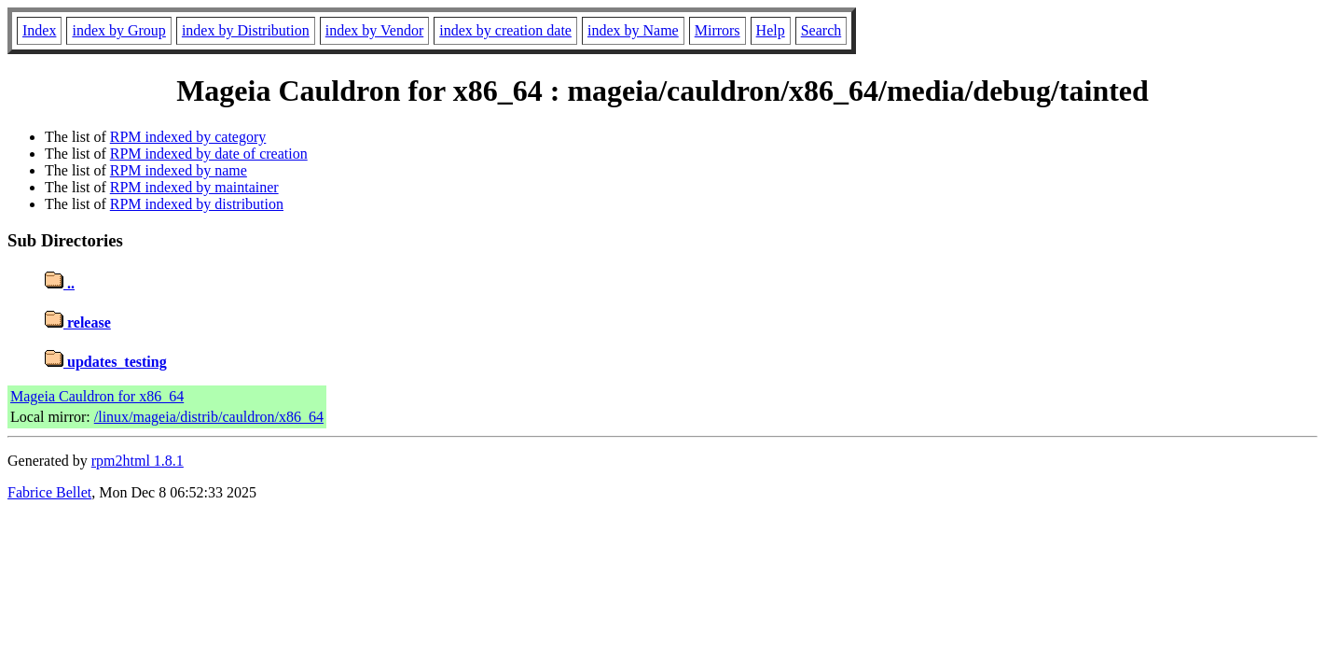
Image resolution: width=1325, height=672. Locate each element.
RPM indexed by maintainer (194, 187)
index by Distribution (246, 30)
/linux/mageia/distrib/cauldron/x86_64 (209, 417)
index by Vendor (374, 30)
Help (770, 30)
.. (60, 283)
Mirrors (717, 30)
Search (821, 30)
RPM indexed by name (178, 170)
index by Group (118, 30)
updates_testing (106, 362)
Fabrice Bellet (49, 492)
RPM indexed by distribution (196, 204)
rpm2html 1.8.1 (137, 461)
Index (39, 30)
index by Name (633, 30)
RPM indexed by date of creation (209, 153)
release (78, 322)
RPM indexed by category (188, 137)
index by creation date (505, 30)
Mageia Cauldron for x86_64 (97, 396)
